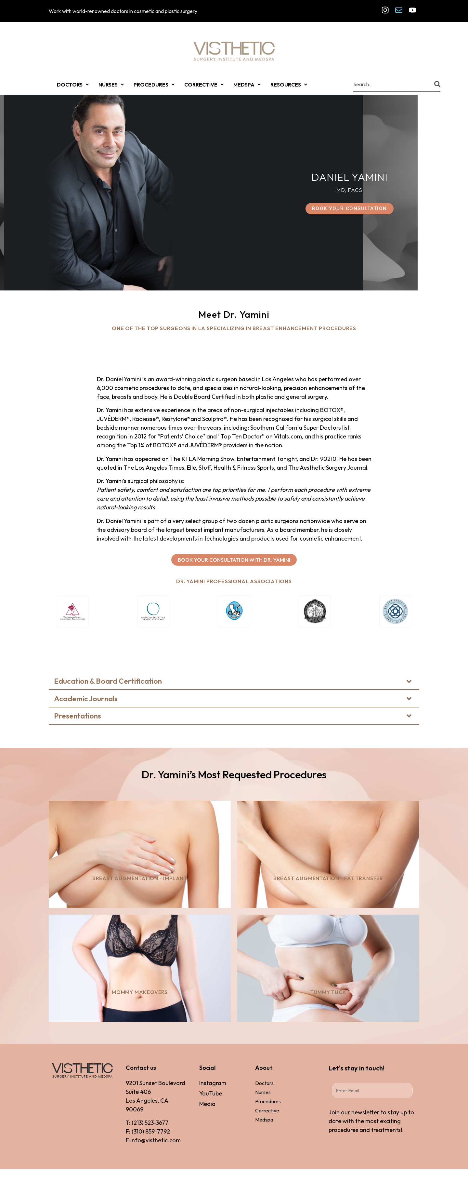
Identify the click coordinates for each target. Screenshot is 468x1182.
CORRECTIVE (204, 84)
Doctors (264, 1083)
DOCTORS (73, 84)
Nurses (263, 1092)
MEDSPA (247, 84)
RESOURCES (288, 84)
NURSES (111, 84)
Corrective (267, 1110)
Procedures (268, 1101)
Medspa (264, 1119)
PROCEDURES (154, 84)
